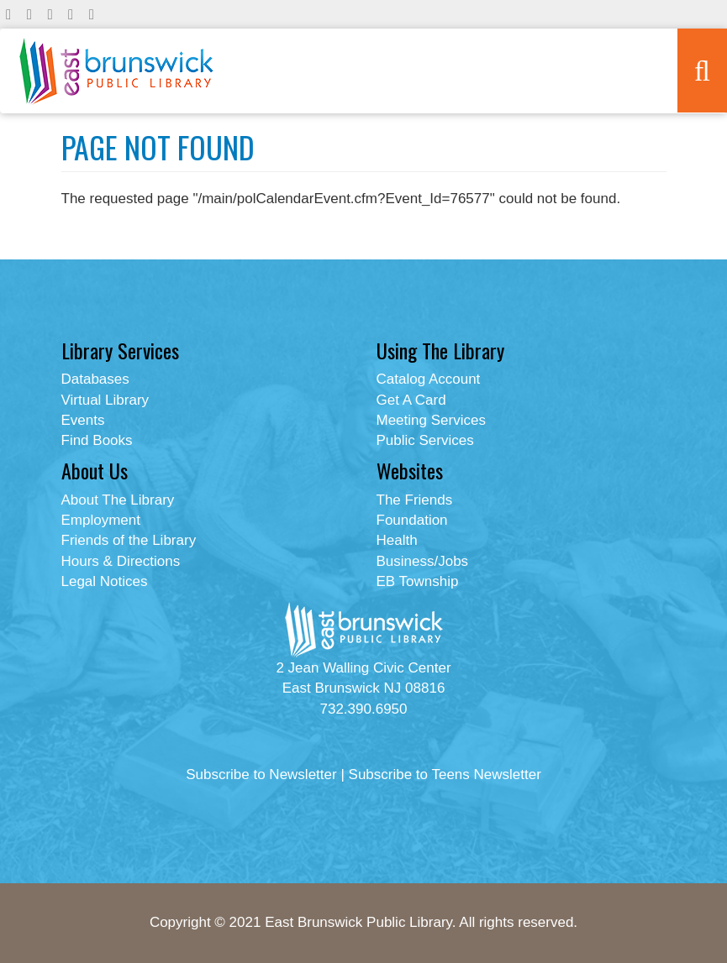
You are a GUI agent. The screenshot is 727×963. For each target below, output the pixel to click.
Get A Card (411, 400)
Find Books (97, 440)
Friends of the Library (129, 540)
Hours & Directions (121, 561)
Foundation (412, 520)
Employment (100, 520)
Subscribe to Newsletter (261, 774)
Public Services (425, 440)
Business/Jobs (423, 561)
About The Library (118, 500)
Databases (95, 379)
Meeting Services (431, 420)
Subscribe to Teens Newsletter (445, 774)
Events (83, 420)
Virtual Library (105, 400)
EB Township (418, 581)
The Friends (415, 500)
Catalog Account (429, 379)
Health (397, 540)
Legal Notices (104, 581)
